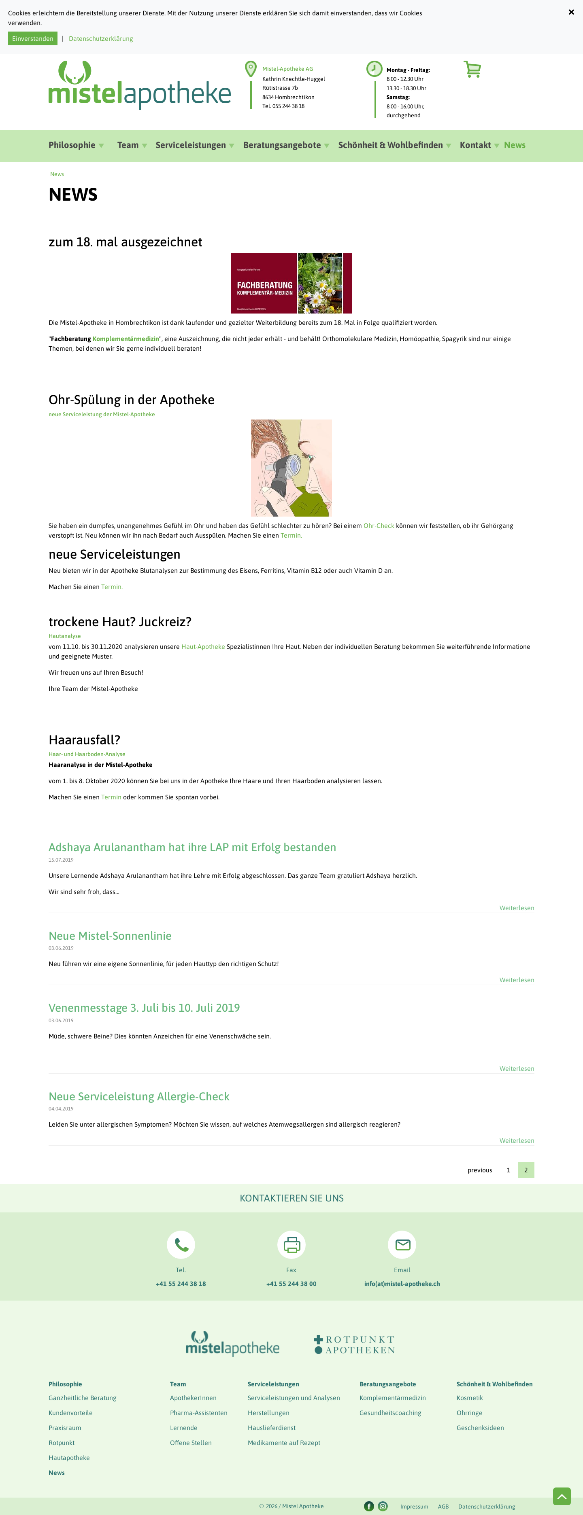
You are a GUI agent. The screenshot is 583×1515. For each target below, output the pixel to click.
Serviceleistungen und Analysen (294, 1397)
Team (178, 1384)
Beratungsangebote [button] (282, 145)
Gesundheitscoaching (390, 1412)
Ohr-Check (379, 525)
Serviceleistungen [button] (191, 145)
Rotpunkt (61, 1442)
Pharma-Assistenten (199, 1412)
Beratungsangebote (388, 1384)
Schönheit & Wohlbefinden (495, 1384)
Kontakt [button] (475, 145)
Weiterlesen (517, 907)
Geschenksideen (480, 1427)
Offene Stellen (191, 1442)
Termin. (291, 535)
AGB (443, 1506)
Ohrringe (470, 1412)
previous (480, 1170)
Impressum (414, 1506)
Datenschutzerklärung (101, 38)
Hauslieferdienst (272, 1427)
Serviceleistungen (273, 1384)
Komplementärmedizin (393, 1397)
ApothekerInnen (193, 1397)
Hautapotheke (69, 1457)
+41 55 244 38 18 (181, 1283)
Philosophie (65, 1384)
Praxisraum (65, 1427)
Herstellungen (268, 1412)
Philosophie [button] (72, 145)
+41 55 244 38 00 (291, 1283)
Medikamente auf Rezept (284, 1442)
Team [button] (128, 145)
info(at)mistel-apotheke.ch (402, 1283)
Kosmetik (470, 1397)
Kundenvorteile (71, 1412)
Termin (111, 797)
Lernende (184, 1427)
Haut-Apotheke (203, 646)
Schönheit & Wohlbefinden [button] (390, 145)
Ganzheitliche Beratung (83, 1397)
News (515, 145)
